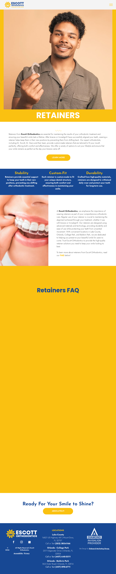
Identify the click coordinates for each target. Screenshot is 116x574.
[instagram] (21, 542)
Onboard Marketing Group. (99, 548)
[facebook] (14, 542)
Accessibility (18, 553)
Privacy (26, 553)
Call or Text (50, 556)
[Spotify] (29, 542)
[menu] (111, 5)
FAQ (62, 255)
